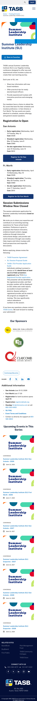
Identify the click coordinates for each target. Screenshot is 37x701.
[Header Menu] (33, 9)
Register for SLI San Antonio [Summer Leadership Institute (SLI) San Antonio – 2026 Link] (18, 158)
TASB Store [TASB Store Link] (24, 658)
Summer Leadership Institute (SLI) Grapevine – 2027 (15, 560)
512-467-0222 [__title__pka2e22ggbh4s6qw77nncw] (27, 667)
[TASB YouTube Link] (29, 672)
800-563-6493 (11, 407)
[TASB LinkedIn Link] (19, 672)
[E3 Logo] (18, 342)
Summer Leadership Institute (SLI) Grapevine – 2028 (15, 627)
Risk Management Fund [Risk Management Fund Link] (26, 647)
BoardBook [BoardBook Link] (6, 646)
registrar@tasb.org (22, 402)
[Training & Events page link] (15, 14)
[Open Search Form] (24, 2)
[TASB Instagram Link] (24, 672)
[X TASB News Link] (13, 672)
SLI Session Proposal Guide (17, 260)
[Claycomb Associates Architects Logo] (18, 356)
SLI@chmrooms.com (19, 405)
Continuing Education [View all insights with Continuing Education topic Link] (11, 373)
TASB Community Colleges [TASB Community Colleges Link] (26, 653)
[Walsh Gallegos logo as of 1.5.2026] (18, 330)
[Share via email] (28, 379)
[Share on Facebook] (10, 379)
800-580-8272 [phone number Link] (12, 667)
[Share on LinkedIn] (22, 379)
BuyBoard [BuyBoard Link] (5, 649)
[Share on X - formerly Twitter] (16, 379)
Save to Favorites (13, 57)
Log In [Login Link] (32, 2)
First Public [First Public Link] (6, 653)
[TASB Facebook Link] (8, 672)
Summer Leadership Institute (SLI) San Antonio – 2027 (17, 527)
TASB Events (8, 310)
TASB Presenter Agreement (17, 257)
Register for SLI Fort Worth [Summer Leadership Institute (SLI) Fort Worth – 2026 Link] (18, 196)
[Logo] (13, 9)
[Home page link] (5, 14)
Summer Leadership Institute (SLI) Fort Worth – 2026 (17, 493)
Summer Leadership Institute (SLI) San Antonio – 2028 (17, 594)
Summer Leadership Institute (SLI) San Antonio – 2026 (17, 460)
